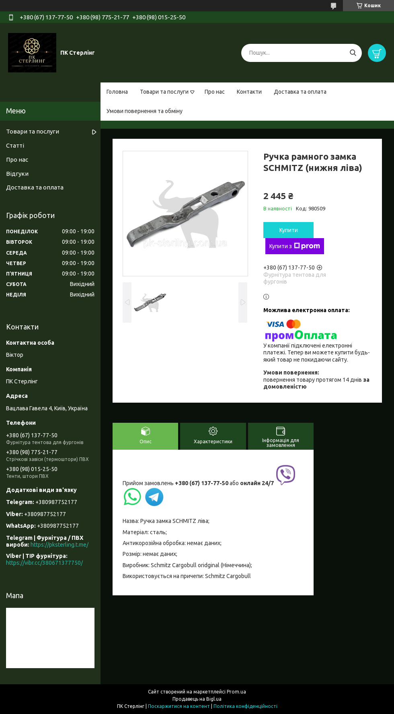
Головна (117, 91)
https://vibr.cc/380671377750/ (44, 563)
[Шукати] (353, 53)
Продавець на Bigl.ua (197, 699)
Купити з (294, 246)
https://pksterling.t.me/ (59, 544)
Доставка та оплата (300, 91)
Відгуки (17, 173)
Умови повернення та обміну (145, 111)
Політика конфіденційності (245, 706)
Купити (288, 230)
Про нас (215, 91)
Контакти (249, 91)
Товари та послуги (164, 91)
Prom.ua (236, 691)
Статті (15, 145)
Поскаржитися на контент (179, 706)
